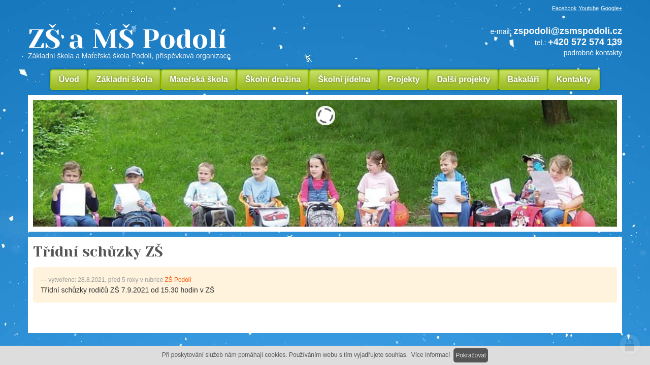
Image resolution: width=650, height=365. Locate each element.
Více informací (430, 354)
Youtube (588, 8)
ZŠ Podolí (178, 279)
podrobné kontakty (593, 53)
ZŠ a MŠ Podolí (198, 42)
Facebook (564, 8)
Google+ (611, 8)
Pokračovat (471, 355)
